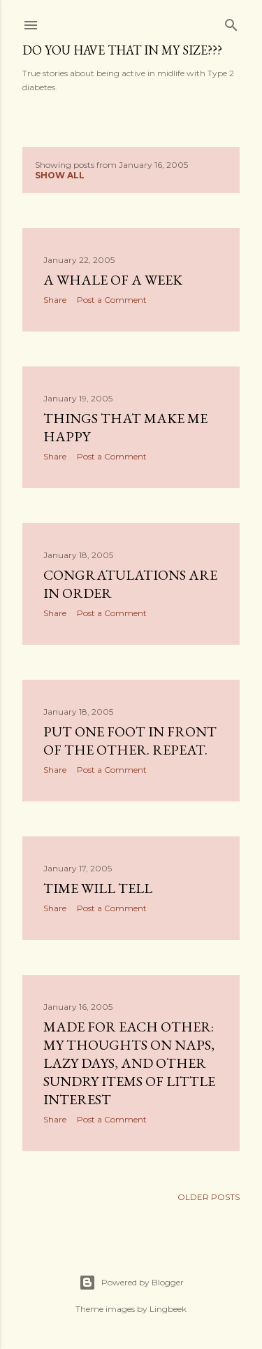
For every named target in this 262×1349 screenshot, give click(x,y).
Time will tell (97, 888)
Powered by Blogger (131, 1282)
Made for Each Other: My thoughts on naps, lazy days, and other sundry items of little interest (129, 1063)
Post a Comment (112, 299)
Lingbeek (168, 1309)
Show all (60, 175)
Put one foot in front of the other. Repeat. (130, 740)
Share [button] (54, 299)
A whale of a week (112, 280)
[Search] (231, 22)
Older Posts (208, 1197)
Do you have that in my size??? (122, 50)
